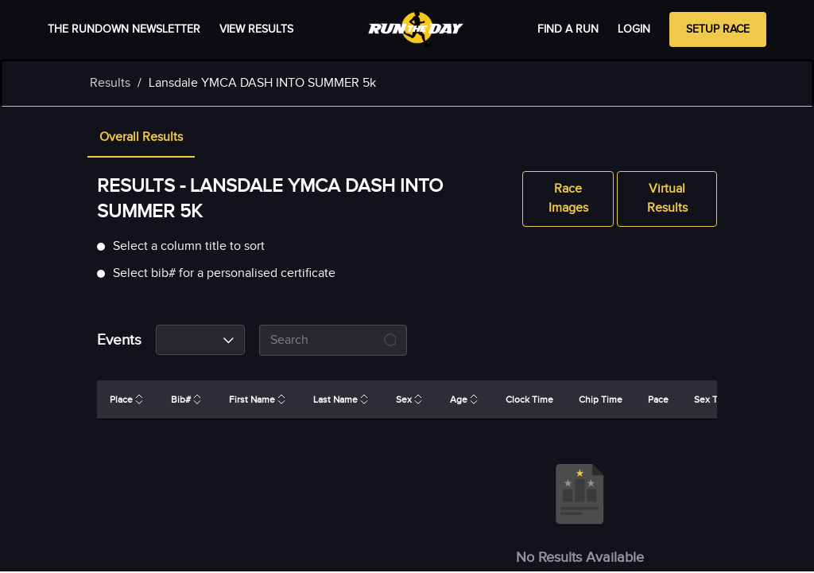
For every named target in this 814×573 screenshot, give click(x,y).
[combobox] (200, 340)
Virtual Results (667, 199)
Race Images (568, 199)
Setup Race (717, 29)
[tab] (141, 138)
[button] (141, 138)
